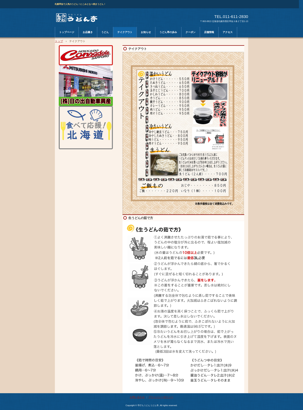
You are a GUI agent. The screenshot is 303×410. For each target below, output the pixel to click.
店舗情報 (209, 32)
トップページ (66, 32)
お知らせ (146, 32)
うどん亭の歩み (168, 32)
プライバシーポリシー (160, 397)
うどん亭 (78, 18)
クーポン (191, 32)
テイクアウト (124, 32)
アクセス (228, 32)
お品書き (88, 32)
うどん (105, 32)
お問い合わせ (137, 397)
